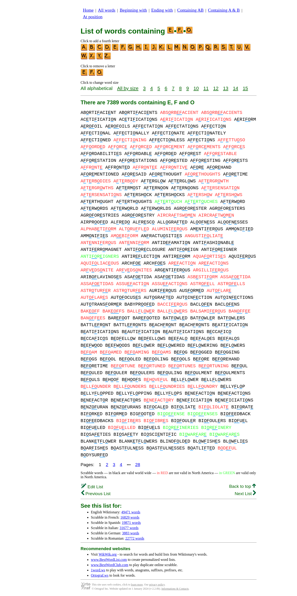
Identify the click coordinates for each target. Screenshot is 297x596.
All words (106, 10)
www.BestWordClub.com (109, 565)
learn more (137, 584)
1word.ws (98, 570)
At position (93, 16)
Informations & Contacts (175, 588)
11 (206, 88)
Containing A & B (224, 10)
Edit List (92, 486)
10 (196, 88)
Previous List (95, 493)
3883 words (130, 533)
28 (137, 464)
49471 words (130, 512)
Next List (245, 493)
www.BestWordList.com (109, 560)
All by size (128, 88)
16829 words (129, 517)
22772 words (134, 538)
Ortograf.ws (99, 575)
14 (235, 88)
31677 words (129, 528)
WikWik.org (108, 554)
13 (225, 88)
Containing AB (190, 10)
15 (245, 88)
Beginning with (133, 10)
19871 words (131, 523)
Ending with (162, 10)
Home (88, 10)
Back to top (242, 486)
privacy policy (157, 584)
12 (215, 88)
